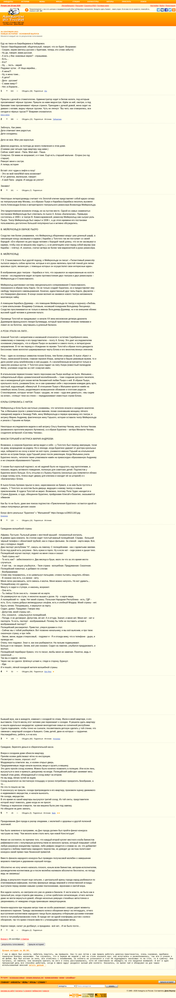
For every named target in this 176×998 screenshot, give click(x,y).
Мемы (42, 2)
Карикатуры (93, 2)
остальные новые (17, 978)
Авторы (110, 2)
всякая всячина (51, 978)
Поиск (143, 2)
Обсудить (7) (27, 190)
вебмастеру (37, 991)
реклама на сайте (7, 991)
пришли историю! (167, 982)
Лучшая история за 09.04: (16, 950)
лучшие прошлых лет (35, 978)
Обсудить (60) (27, 739)
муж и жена (5, 115)
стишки (41, 982)
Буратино (4, 516)
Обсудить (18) (27, 520)
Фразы (59, 2)
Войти (162, 6)
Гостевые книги (103, 6)
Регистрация (170, 6)
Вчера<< (4, 939)
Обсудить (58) (27, 672)
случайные (70, 978)
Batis (54, 813)
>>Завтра (24, 939)
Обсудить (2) (27, 930)
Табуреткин (57, 119)
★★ (58, 813)
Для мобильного (68, 6)
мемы (25, 982)
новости (46, 991)
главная (5, 982)
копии (61, 978)
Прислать (126, 2)
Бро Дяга (47, 672)
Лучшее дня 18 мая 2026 (10, 6)
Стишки (76, 2)
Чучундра (56, 739)
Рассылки (79, 6)
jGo (45, 91)
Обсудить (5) (27, 813)
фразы (33, 982)
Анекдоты (8, 2)
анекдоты (15, 982)
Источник (47, 119)
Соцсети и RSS (90, 6)
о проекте (27, 991)
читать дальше (37, 965)
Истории (25, 2)
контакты (19, 991)
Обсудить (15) (27, 119)
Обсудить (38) (27, 91)
